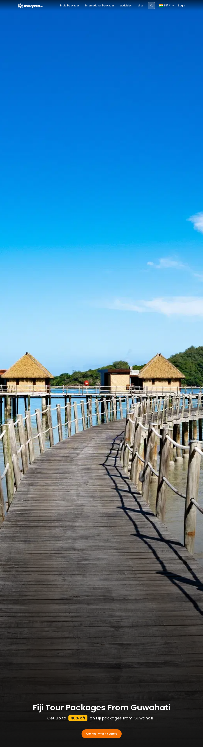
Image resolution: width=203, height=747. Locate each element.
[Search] (151, 5)
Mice (140, 5)
